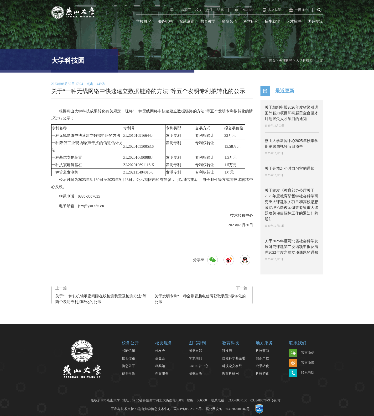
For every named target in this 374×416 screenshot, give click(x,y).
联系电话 (301, 373)
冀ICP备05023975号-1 (189, 409)
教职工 (186, 10)
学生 (173, 10)
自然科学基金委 (233, 358)
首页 (272, 60)
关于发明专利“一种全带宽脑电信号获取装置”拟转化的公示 (201, 294)
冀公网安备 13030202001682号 (228, 409)
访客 (220, 10)
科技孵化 (262, 373)
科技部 (227, 351)
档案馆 (160, 366)
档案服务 (161, 373)
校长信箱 (128, 358)
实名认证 (271, 10)
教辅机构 (285, 60)
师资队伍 (229, 21)
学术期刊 (195, 358)
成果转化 (262, 366)
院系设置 (186, 21)
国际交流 (315, 21)
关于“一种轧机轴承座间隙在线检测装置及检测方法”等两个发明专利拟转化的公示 (102, 294)
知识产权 (262, 358)
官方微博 (301, 363)
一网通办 (298, 10)
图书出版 (195, 373)
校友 (198, 10)
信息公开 (128, 366)
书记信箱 (128, 351)
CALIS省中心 (198, 366)
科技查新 (262, 351)
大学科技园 (304, 60)
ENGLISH (244, 10)
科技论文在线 (232, 366)
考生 (209, 10)
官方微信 (301, 353)
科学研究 (251, 21)
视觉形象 (128, 373)
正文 (319, 60)
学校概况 (143, 21)
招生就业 (272, 21)
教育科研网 (230, 373)
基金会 (160, 358)
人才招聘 (293, 21)
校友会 (160, 351)
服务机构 (165, 21)
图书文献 (195, 351)
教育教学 (208, 21)
